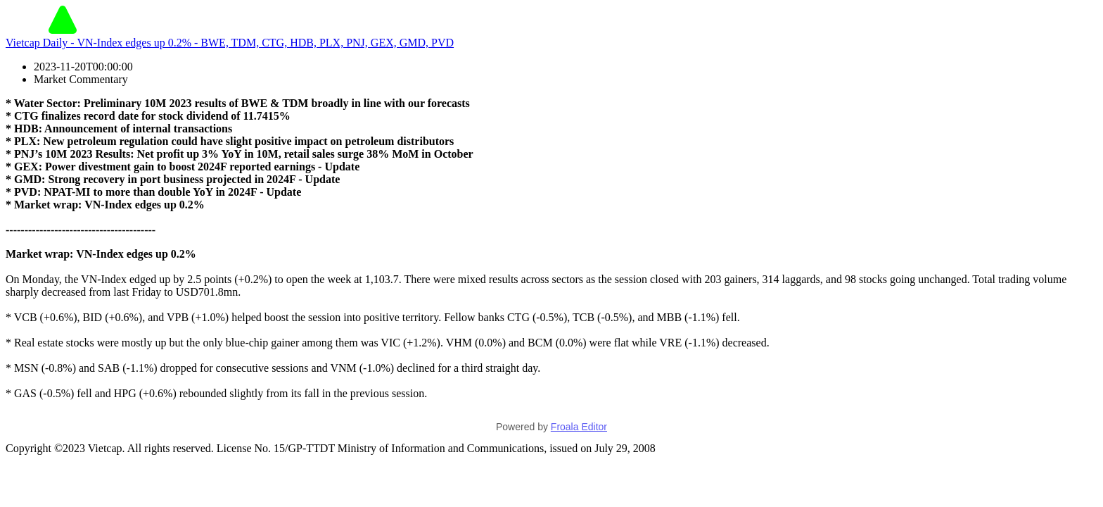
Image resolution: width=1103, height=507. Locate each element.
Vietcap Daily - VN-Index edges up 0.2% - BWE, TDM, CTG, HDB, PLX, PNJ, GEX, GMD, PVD (230, 43)
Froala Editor (579, 426)
